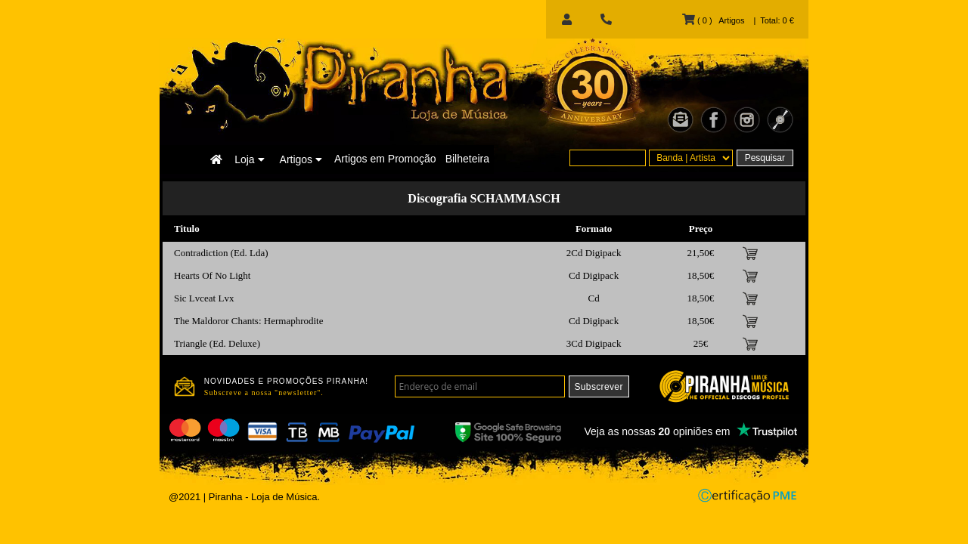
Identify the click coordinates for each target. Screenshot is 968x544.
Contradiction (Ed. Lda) (221, 252)
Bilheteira (467, 159)
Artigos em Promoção (385, 159)
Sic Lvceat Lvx (204, 298)
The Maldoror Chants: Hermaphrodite (248, 320)
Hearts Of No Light (212, 275)
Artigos (301, 159)
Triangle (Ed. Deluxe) (217, 343)
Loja (249, 159)
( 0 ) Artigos (713, 20)
